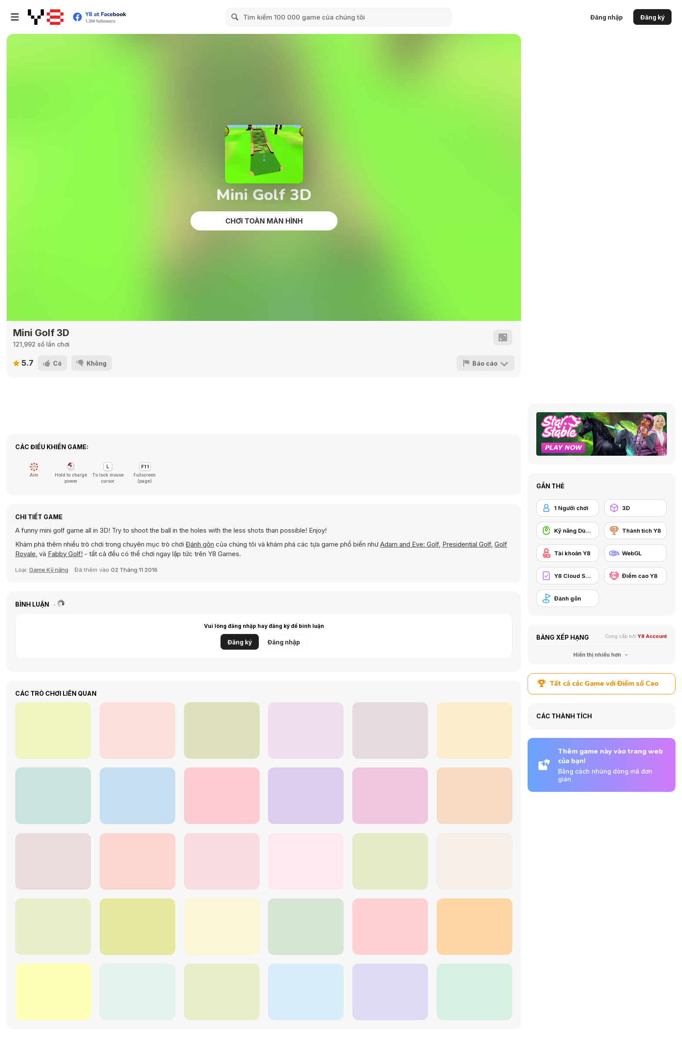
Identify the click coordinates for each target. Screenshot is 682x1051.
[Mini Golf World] (390, 926)
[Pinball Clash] (53, 795)
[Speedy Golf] (474, 861)
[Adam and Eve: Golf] (390, 992)
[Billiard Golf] (137, 861)
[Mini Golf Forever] (222, 926)
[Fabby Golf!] (222, 992)
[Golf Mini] (390, 861)
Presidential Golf (466, 544)
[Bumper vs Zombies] (306, 730)
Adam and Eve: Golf (409, 544)
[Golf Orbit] (53, 992)
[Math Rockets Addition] (306, 795)
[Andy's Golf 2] (306, 926)
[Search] (235, 17)
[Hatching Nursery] (222, 795)
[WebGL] (635, 553)
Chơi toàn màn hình (264, 221)
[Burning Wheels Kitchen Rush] (53, 730)
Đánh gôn (200, 544)
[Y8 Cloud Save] (567, 575)
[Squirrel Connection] (474, 795)
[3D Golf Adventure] (474, 992)
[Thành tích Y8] (635, 530)
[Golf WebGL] (53, 926)
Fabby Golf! (65, 554)
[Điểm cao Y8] (635, 575)
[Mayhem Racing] (222, 730)
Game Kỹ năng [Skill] (48, 569)
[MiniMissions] (306, 861)
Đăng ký (652, 17)
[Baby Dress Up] (390, 795)
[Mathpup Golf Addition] (137, 992)
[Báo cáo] (486, 363)
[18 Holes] (222, 861)
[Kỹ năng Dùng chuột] (567, 530)
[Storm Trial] (137, 730)
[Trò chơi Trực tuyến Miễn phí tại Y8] (46, 17)
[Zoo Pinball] (390, 730)
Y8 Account (652, 636)
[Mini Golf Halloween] (137, 926)
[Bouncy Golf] (306, 992)
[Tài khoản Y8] (567, 553)
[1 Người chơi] (567, 508)
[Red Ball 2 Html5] (474, 926)
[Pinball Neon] (137, 795)
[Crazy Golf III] (53, 861)
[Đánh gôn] (567, 598)
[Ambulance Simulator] (474, 730)
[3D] (635, 508)
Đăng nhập (606, 17)
